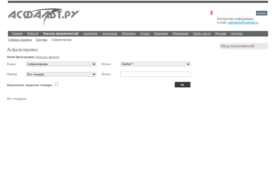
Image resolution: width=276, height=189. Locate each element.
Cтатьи (145, 33)
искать (261, 13)
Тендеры (236, 33)
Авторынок (109, 33)
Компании (161, 33)
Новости (33, 33)
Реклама (220, 33)
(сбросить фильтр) (47, 57)
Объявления (180, 33)
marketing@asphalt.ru (242, 22)
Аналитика (90, 33)
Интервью (129, 33)
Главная (17, 33)
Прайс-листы (202, 33)
